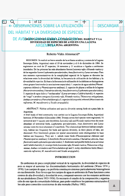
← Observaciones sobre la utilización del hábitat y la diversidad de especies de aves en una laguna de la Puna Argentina (45, 35)
